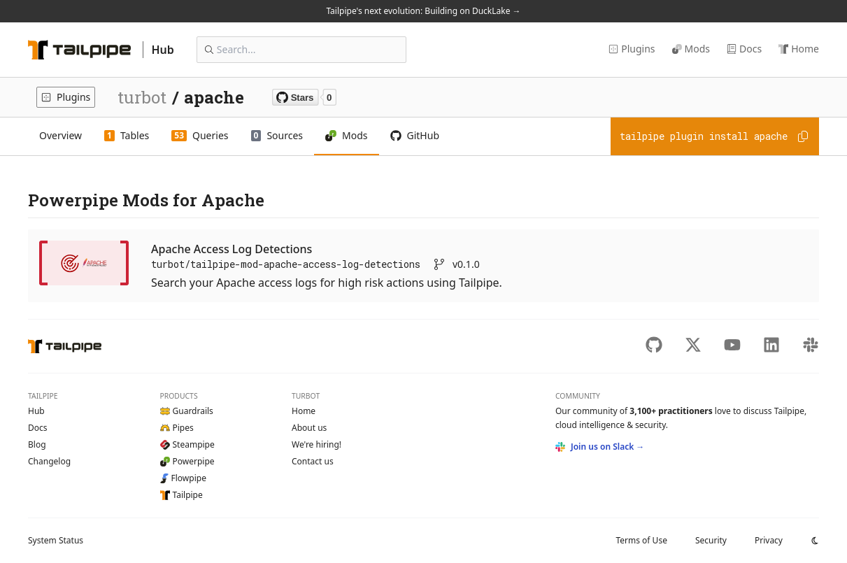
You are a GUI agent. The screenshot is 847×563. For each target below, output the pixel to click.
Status (55, 540)
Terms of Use (641, 540)
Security (711, 540)
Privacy (769, 540)
